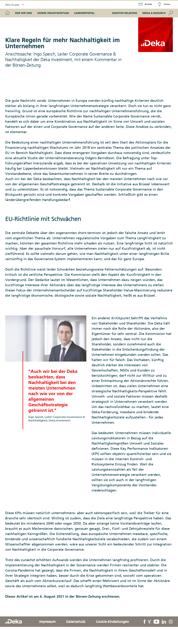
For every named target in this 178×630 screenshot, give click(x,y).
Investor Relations (124, 13)
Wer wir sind (23, 13)
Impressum (47, 622)
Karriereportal (84, 13)
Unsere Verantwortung (53, 13)
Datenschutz (75, 622)
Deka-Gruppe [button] (14, 4)
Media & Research (154, 13)
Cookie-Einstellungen (112, 622)
